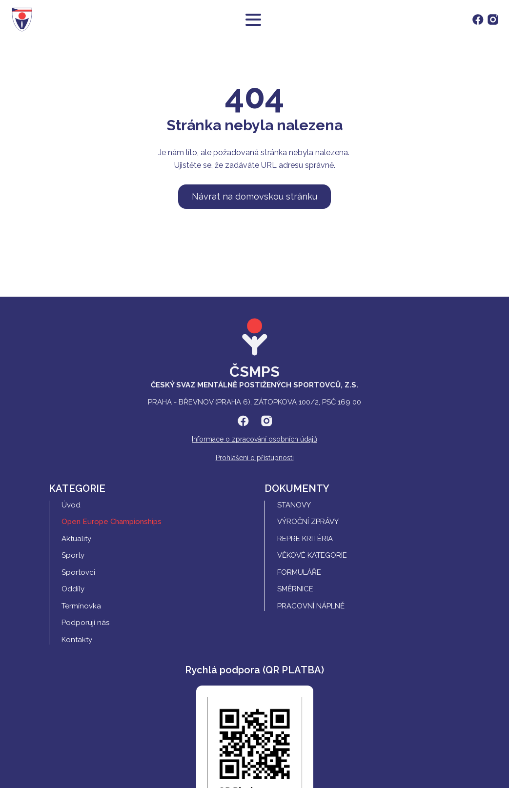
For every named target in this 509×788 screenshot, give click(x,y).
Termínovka (81, 606)
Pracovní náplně (311, 606)
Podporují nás (85, 622)
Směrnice (295, 589)
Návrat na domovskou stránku (254, 196)
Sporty (72, 555)
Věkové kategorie (312, 555)
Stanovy (294, 505)
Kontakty (76, 639)
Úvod (71, 505)
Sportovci (78, 572)
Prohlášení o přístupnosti (255, 458)
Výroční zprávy (308, 521)
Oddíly (72, 589)
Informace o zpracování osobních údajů (254, 439)
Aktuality (76, 538)
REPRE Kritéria (305, 538)
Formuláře (299, 572)
